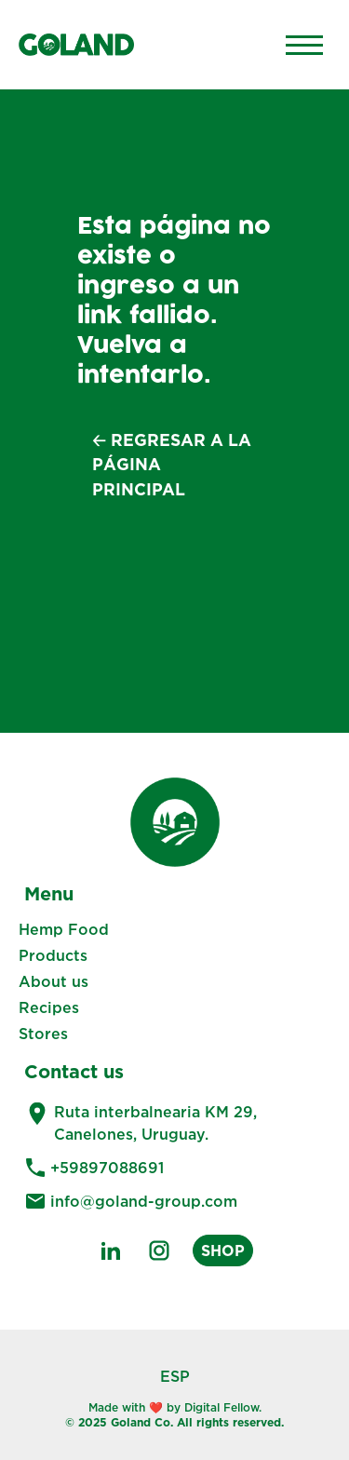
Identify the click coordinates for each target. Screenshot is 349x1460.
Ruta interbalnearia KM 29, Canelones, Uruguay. (155, 1122)
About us (53, 981)
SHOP (223, 1250)
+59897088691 (107, 1167)
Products (53, 955)
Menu (49, 893)
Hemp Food (64, 929)
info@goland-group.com (143, 1201)
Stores (43, 1033)
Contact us (74, 1071)
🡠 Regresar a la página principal (171, 464)
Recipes (49, 1007)
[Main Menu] (304, 45)
